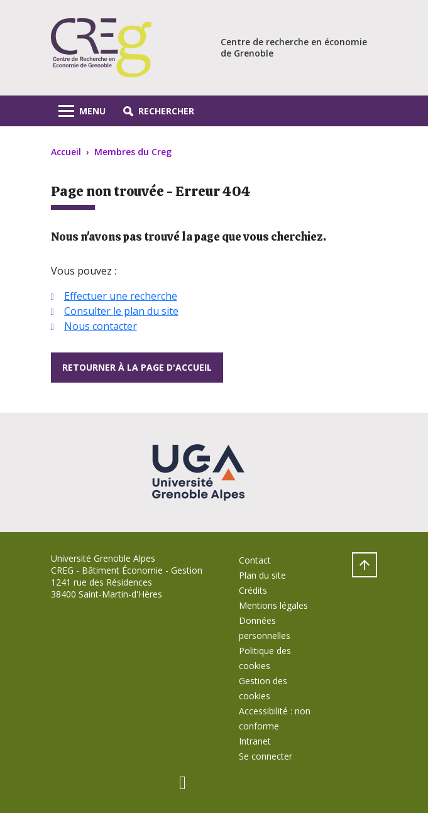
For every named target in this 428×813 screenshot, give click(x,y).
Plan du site (262, 575)
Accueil (66, 152)
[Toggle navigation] (82, 110)
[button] (158, 110)
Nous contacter (100, 326)
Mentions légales (273, 605)
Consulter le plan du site (121, 311)
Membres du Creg (133, 152)
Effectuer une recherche (120, 296)
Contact (255, 560)
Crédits (253, 590)
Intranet (255, 741)
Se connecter (265, 756)
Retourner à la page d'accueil (137, 367)
